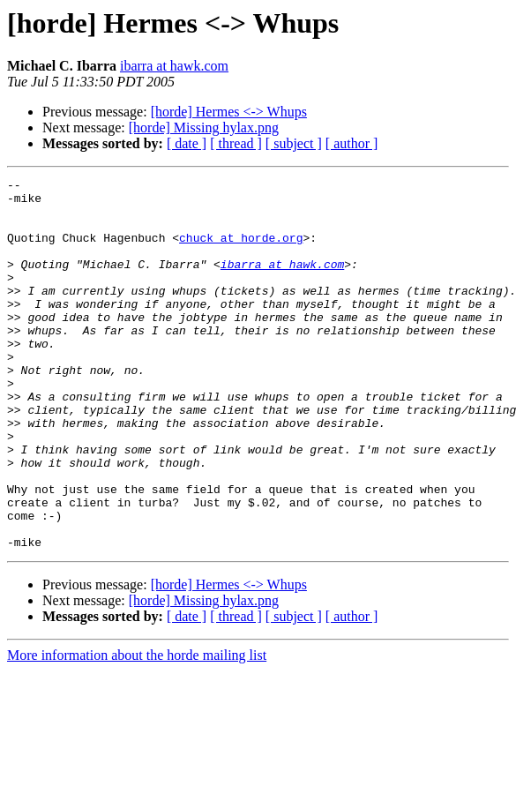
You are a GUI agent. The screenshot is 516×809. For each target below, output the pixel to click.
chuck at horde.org (241, 250)
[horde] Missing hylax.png (204, 127)
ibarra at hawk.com (174, 65)
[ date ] (186, 143)
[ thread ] (236, 143)
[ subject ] (293, 143)
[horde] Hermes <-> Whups (229, 111)
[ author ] (351, 143)
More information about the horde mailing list (136, 729)
